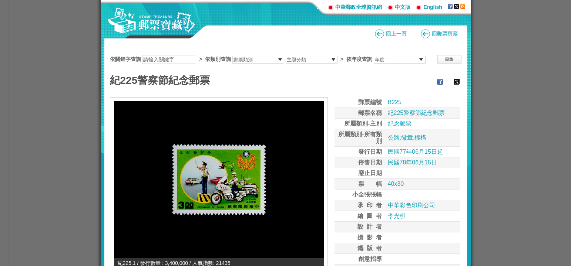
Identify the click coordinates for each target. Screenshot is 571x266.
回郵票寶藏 (445, 34)
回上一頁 (396, 34)
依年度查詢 (359, 59)
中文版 (402, 7)
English (432, 7)
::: (319, 7)
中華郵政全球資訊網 (358, 7)
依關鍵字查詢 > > (268, 59)
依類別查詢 (218, 59)
